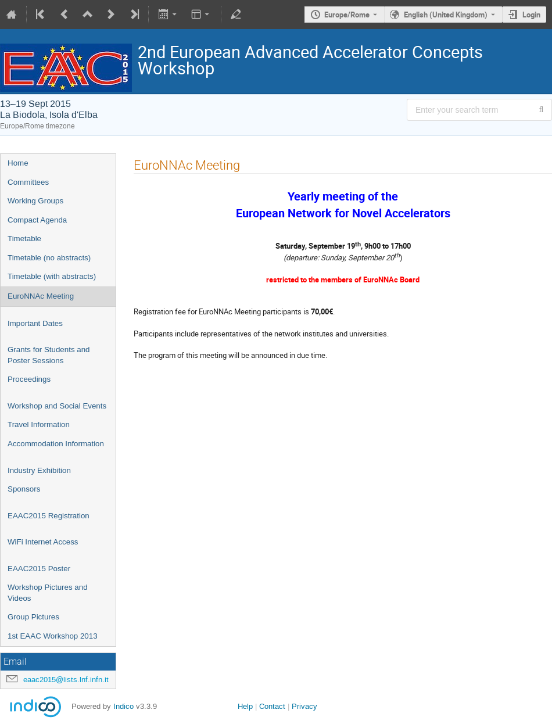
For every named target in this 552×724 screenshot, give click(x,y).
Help (245, 706)
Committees (28, 182)
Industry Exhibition (39, 470)
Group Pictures (33, 616)
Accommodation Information (56, 443)
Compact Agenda (37, 220)
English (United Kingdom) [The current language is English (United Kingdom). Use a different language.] (446, 14)
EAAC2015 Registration (48, 515)
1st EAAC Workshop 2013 (53, 636)
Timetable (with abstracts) (52, 276)
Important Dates (35, 323)
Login (531, 14)
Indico (123, 706)
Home (18, 163)
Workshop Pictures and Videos (48, 593)
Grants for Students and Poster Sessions (49, 355)
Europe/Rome (347, 14)
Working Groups (35, 200)
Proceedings (29, 379)
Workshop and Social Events (57, 406)
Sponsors (24, 489)
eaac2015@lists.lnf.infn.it (66, 679)
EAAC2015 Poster (39, 568)
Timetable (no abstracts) (49, 257)
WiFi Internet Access (43, 541)
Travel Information (39, 424)
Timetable (24, 238)
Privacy (304, 706)
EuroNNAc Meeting (41, 296)
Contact (272, 706)
